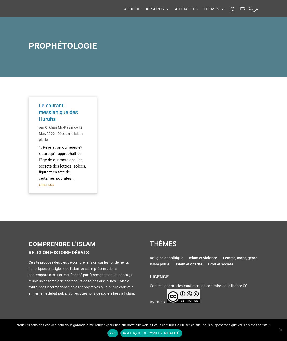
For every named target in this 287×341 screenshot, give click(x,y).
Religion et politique (166, 258)
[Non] (280, 329)
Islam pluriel (160, 264)
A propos (155, 9)
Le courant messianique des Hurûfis (58, 112)
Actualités (186, 9)
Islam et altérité (189, 264)
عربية (253, 10)
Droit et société (220, 264)
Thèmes (211, 9)
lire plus (46, 185)
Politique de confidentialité (151, 333)
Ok (112, 333)
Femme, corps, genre (240, 258)
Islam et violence (203, 258)
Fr (242, 9)
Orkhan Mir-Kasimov (61, 127)
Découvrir (64, 134)
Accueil (132, 9)
